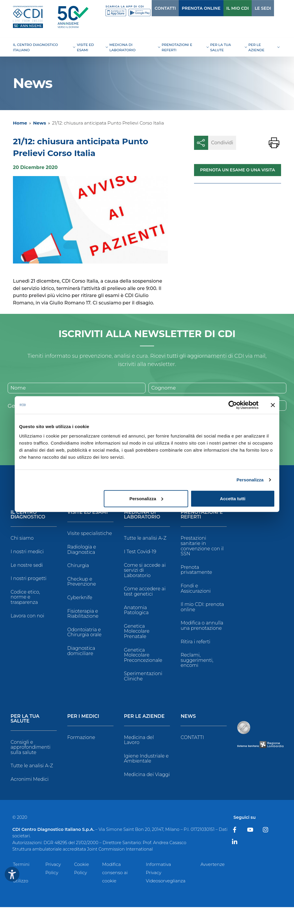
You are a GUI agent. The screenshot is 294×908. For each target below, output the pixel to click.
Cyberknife (79, 598)
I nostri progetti (28, 579)
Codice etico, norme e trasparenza (25, 598)
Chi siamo (22, 539)
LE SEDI (251, 8)
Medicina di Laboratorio (142, 516)
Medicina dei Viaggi (147, 775)
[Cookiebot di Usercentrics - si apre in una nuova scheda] (232, 405)
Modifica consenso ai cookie (115, 873)
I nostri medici (27, 552)
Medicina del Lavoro (139, 740)
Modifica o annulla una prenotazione (202, 626)
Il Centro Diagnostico (28, 516)
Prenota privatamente (196, 570)
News (39, 123)
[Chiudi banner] (273, 405)
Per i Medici (83, 717)
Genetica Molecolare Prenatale (137, 632)
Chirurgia (78, 566)
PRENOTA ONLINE (189, 8)
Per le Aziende (144, 717)
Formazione (81, 738)
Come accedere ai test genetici (145, 592)
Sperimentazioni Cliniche (143, 677)
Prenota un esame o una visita (237, 170)
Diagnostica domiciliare (81, 651)
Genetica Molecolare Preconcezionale (143, 656)
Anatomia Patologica (136, 610)
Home (20, 123)
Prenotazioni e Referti (202, 516)
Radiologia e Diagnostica (81, 550)
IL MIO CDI (225, 8)
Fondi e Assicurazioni (196, 589)
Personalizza (249, 479)
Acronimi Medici (30, 780)
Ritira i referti (195, 642)
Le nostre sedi (27, 566)
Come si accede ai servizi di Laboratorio (145, 571)
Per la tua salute (25, 719)
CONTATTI (153, 8)
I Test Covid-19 (140, 552)
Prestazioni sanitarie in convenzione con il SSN (202, 546)
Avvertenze (213, 865)
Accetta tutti (232, 498)
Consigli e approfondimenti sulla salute (31, 748)
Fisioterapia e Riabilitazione (82, 614)
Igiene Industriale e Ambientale (146, 759)
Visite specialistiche (89, 534)
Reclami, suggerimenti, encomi (197, 661)
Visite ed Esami (87, 513)
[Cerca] (271, 8)
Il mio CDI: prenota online (202, 607)
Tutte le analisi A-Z (145, 539)
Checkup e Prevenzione (81, 582)
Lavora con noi (27, 616)
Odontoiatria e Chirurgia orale (84, 632)
